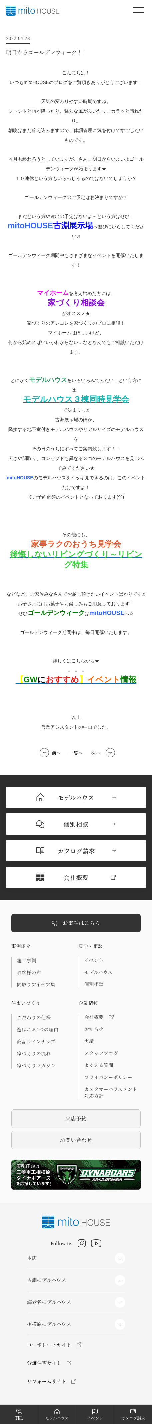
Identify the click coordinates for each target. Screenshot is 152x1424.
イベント (94, 960)
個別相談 (94, 984)
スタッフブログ (101, 1053)
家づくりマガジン (36, 1065)
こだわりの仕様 (34, 1017)
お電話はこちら (76, 923)
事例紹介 (21, 946)
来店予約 (76, 1118)
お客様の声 (29, 972)
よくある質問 (98, 1065)
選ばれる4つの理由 (38, 1029)
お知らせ (94, 1029)
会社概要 (99, 1017)
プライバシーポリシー (108, 1077)
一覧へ (76, 752)
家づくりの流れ (34, 1053)
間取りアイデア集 (36, 984)
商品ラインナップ (36, 1041)
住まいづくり (25, 1003)
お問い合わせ (76, 1140)
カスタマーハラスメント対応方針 (110, 1092)
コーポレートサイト (49, 1344)
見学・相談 (91, 946)
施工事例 (26, 960)
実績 (89, 1041)
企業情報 (88, 1003)
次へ (95, 752)
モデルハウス (98, 972)
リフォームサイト (46, 1381)
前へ (56, 752)
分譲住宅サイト (44, 1362)
